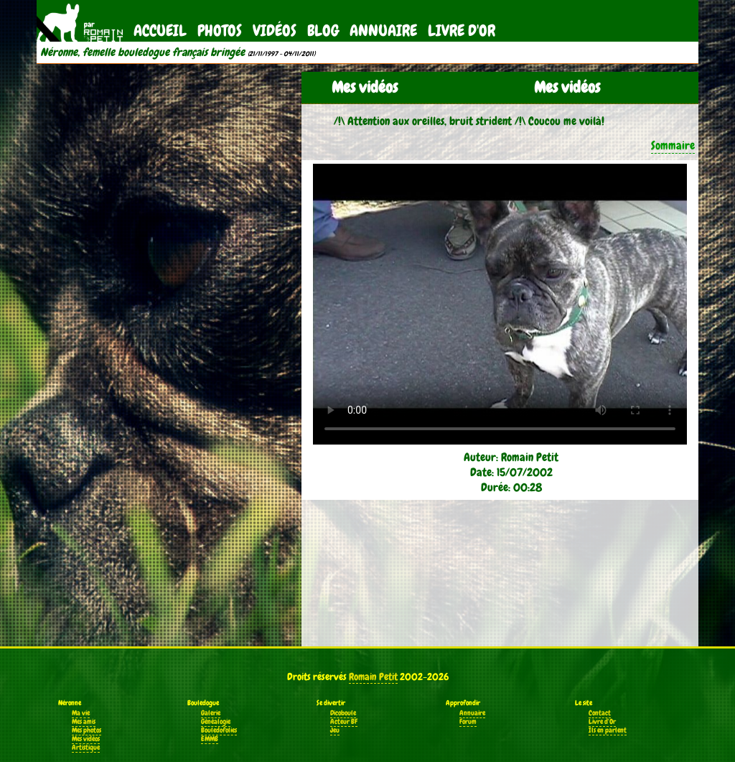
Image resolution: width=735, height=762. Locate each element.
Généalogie (215, 721)
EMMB (209, 739)
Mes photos (86, 730)
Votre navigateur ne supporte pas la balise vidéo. (500, 304)
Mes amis (83, 721)
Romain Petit (373, 676)
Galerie (210, 713)
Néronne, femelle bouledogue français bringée (142, 52)
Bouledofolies (219, 730)
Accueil (160, 30)
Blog (323, 30)
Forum (468, 721)
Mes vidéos (86, 739)
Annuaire (383, 30)
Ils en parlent (608, 730)
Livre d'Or (461, 30)
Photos (219, 30)
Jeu (335, 730)
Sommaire (673, 145)
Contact (600, 713)
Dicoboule (343, 713)
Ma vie (81, 713)
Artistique (86, 747)
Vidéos (274, 30)
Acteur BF (343, 721)
